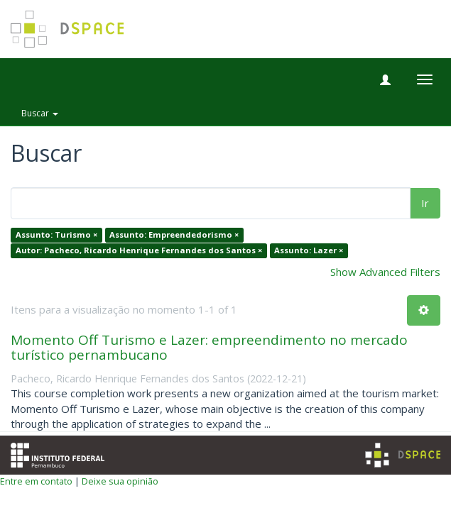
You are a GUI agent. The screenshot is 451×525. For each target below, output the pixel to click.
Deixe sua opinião (120, 481)
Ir (425, 203)
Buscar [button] (39, 113)
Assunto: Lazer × (308, 250)
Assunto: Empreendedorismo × (174, 235)
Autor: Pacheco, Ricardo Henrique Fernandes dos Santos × (139, 250)
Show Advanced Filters (385, 272)
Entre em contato (36, 481)
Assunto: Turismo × (56, 235)
